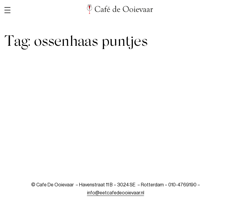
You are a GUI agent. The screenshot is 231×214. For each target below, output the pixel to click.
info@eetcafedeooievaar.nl (115, 193)
